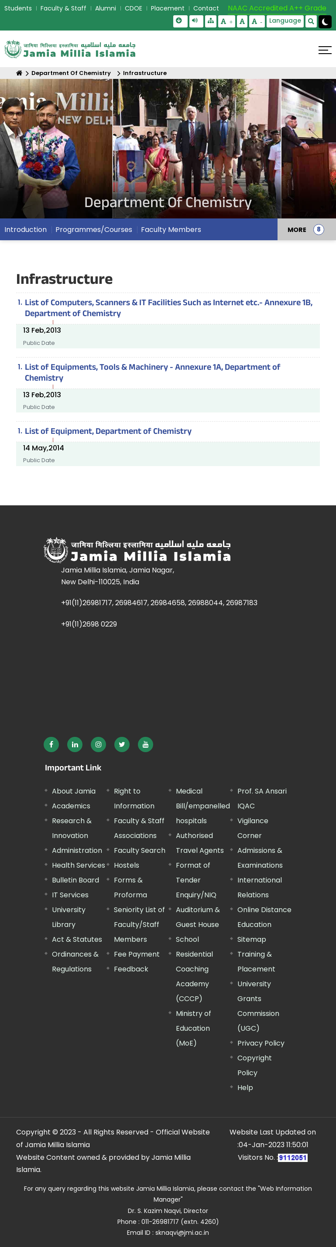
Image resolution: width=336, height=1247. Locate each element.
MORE (297, 229)
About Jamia (74, 791)
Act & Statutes (77, 939)
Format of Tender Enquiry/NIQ (196, 880)
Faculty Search (139, 850)
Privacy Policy (261, 1043)
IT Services (70, 895)
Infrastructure (145, 73)
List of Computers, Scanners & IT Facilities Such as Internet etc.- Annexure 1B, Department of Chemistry (168, 309)
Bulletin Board (75, 880)
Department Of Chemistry (71, 73)
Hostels (126, 865)
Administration (77, 850)
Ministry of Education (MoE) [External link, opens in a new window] (193, 1028)
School (187, 939)
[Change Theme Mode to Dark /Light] (325, 21)
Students (18, 8)
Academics (71, 806)
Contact (206, 8)
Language (285, 20)
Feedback (131, 969)
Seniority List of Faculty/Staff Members (139, 924)
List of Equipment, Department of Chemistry (108, 432)
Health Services (78, 865)
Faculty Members (171, 230)
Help (245, 1088)
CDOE (133, 8)
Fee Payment (137, 954)
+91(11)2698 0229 (89, 624)
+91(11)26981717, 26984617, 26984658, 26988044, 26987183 (159, 603)
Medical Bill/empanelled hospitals (203, 806)
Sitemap (251, 939)
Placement (168, 8)
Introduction (25, 230)
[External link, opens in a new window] (51, 744)
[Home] (19, 73)
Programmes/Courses (93, 230)
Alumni (105, 8)
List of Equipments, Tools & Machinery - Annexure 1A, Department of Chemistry (153, 374)
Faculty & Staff (63, 8)
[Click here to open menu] (325, 50)
